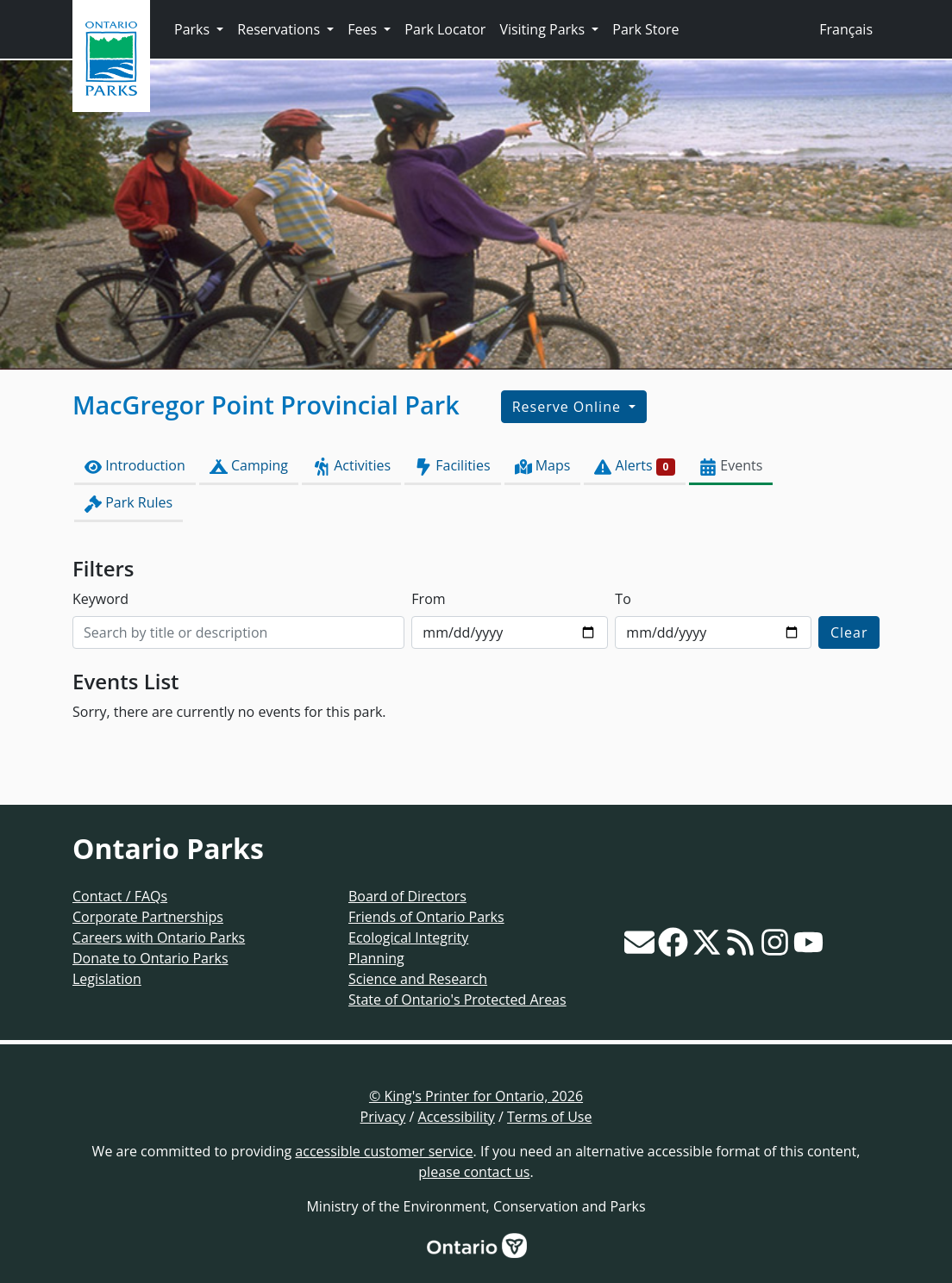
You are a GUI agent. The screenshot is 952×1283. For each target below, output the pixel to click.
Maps (543, 466)
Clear (849, 632)
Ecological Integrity (408, 937)
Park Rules (128, 503)
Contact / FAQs (119, 896)
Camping (249, 466)
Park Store (645, 29)
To (622, 598)
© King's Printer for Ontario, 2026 (476, 1096)
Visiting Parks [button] (543, 29)
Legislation (106, 978)
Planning (376, 958)
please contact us (473, 1171)
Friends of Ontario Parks (426, 916)
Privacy (383, 1116)
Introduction (135, 466)
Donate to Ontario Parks (150, 958)
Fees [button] (364, 29)
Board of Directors (407, 896)
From (428, 598)
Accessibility (456, 1116)
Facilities (452, 466)
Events (730, 466)
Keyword (100, 598)
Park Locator (444, 29)
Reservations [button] (280, 29)
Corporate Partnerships (147, 916)
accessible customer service (384, 1151)
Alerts (634, 466)
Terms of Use (549, 1116)
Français (846, 29)
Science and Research (417, 978)
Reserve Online (568, 406)
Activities (351, 466)
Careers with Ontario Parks (158, 937)
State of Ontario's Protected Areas (457, 999)
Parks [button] (193, 29)
